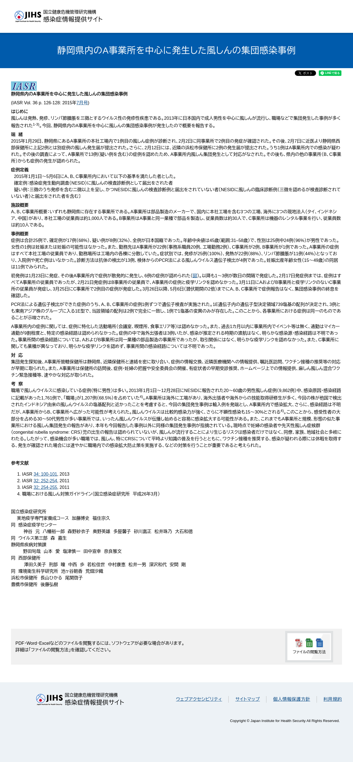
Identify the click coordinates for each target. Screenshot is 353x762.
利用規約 (332, 699)
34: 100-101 (45, 474)
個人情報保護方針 (291, 699)
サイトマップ (247, 699)
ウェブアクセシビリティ (199, 699)
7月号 (82, 102)
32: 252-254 (45, 480)
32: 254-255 (45, 487)
